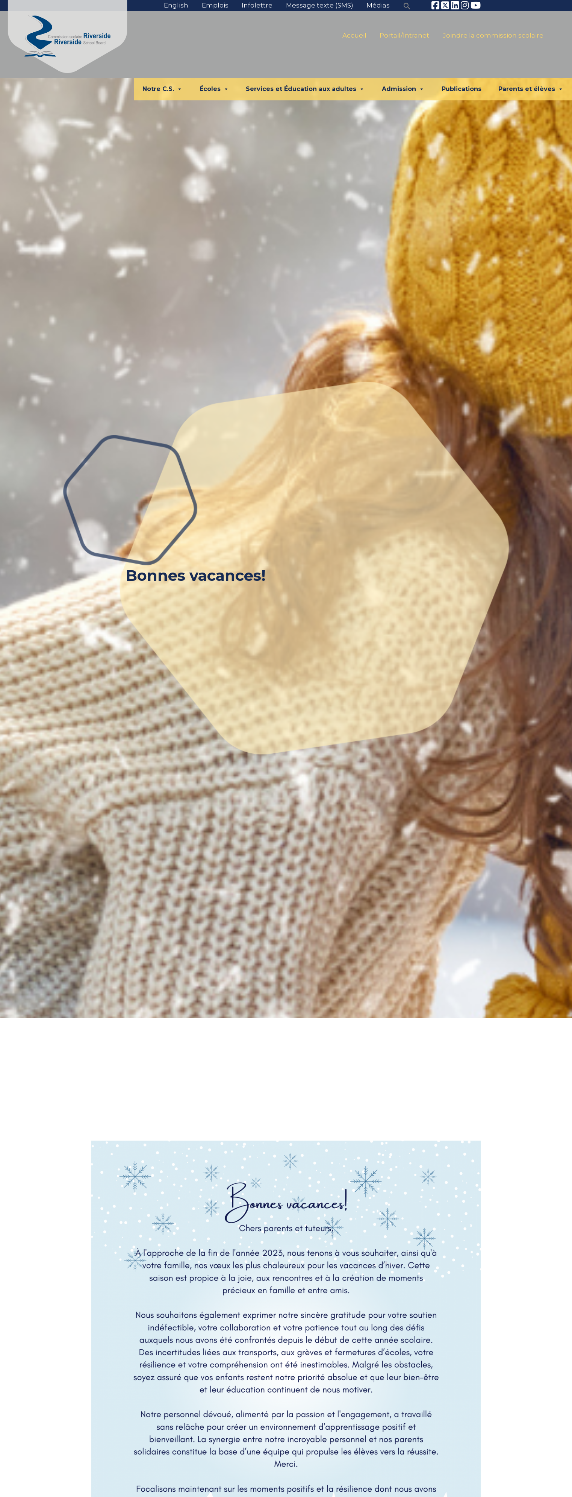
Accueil (354, 35)
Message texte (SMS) (319, 5)
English (176, 5)
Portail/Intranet (404, 35)
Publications (461, 88)
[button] (407, 5)
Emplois (215, 5)
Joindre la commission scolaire (493, 35)
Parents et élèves (530, 89)
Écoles (214, 89)
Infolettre (257, 5)
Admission (403, 89)
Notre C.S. (162, 89)
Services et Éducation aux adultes (305, 89)
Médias (378, 5)
